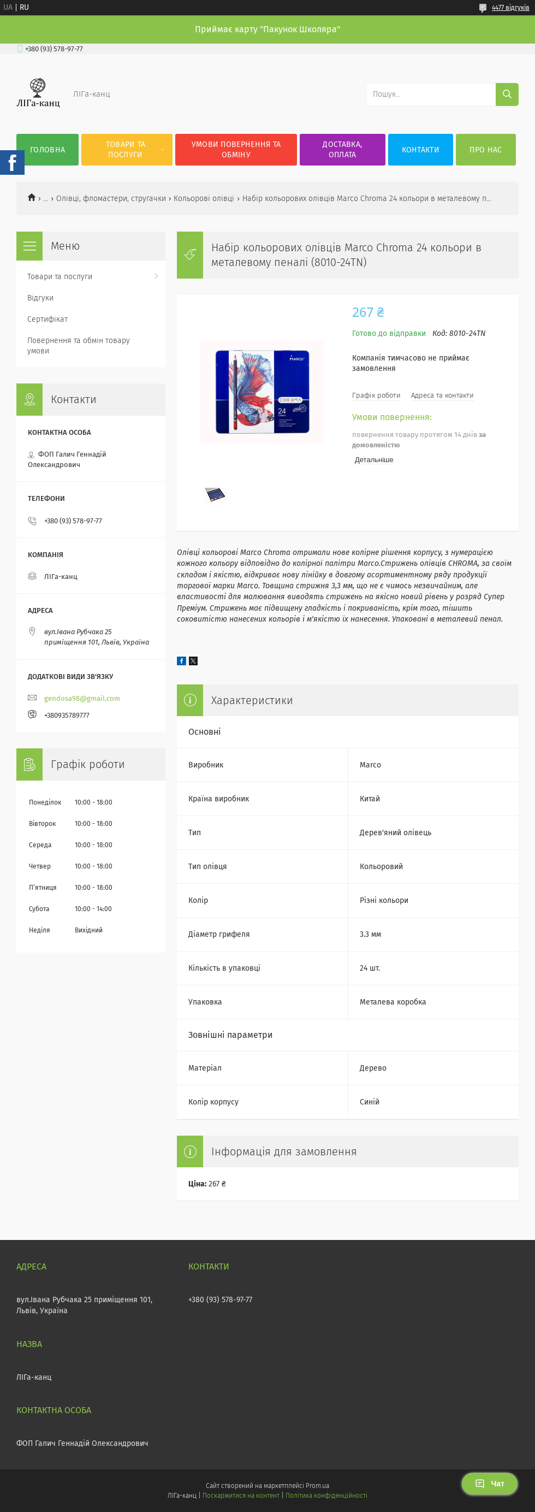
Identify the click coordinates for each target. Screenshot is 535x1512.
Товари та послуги (126, 150)
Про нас (485, 150)
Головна (47, 150)
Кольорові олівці (204, 198)
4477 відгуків (511, 7)
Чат (489, 1484)
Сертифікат (47, 319)
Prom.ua (317, 1486)
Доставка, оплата (342, 150)
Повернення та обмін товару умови (78, 346)
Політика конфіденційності (326, 1495)
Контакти (420, 150)
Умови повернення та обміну (236, 150)
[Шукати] (507, 94)
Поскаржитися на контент (241, 1495)
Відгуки (40, 298)
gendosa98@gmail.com (82, 698)
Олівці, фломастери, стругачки (111, 198)
